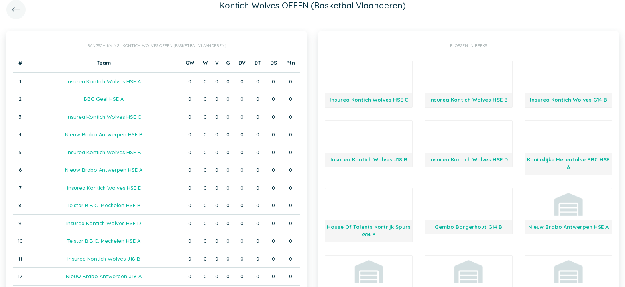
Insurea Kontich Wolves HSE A (104, 81)
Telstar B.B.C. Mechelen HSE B (104, 205)
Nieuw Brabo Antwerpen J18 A (104, 276)
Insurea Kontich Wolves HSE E (104, 188)
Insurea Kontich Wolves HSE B (104, 152)
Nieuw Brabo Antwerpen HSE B (104, 134)
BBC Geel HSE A (104, 99)
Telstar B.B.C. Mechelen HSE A (103, 241)
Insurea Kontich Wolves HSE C (104, 117)
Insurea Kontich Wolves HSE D (103, 223)
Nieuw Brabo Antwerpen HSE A (103, 170)
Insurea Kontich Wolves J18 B (103, 259)
